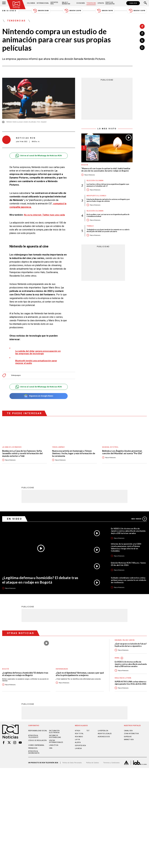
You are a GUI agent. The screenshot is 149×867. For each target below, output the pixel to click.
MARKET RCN (129, 740)
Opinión (100, 3)
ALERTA (78, 742)
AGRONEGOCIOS (104, 737)
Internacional (43, 3)
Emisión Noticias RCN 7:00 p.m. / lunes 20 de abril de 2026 (128, 564)
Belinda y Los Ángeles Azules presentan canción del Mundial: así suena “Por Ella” (122, 452)
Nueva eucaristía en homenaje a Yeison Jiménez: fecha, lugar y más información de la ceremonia (73, 453)
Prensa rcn (32, 748)
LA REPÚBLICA (103, 731)
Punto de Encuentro (110, 3)
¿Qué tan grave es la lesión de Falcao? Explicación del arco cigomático (131, 645)
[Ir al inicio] (16, 4)
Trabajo (90, 226)
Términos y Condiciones (111, 763)
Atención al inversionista (33, 752)
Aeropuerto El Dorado (96, 196)
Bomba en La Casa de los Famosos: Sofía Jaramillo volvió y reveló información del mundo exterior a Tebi (22, 453)
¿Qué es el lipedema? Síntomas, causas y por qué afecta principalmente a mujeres (80, 674)
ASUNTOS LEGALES (104, 734)
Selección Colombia (95, 181)
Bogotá (84, 165)
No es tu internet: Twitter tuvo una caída (44, 215)
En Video (14, 518)
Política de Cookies (92, 763)
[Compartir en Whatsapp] (142, 47)
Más (139, 519)
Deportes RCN (54, 3)
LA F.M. (77, 740)
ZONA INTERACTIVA (131, 734)
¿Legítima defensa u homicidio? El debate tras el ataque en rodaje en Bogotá (40, 579)
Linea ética (53, 745)
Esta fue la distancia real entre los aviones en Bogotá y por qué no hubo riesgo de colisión (108, 200)
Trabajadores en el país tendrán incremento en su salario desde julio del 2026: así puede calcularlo (108, 230)
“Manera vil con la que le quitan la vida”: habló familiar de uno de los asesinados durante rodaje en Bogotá (105, 169)
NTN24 (77, 731)
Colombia (31, 3)
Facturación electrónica (54, 732)
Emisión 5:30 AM (40, 11)
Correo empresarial (36, 745)
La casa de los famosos (11, 447)
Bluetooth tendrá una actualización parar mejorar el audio (36, 362)
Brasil (117, 658)
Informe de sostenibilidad (55, 736)
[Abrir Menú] (4, 3)
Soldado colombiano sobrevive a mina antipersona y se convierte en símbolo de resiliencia (128, 580)
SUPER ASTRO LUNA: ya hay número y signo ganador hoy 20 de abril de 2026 (130, 683)
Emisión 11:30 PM (137, 11)
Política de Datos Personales (72, 763)
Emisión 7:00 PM (105, 11)
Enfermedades (62, 669)
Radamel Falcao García (124, 640)
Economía (81, 3)
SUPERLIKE (128, 737)
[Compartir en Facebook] (142, 33)
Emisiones (9, 11)
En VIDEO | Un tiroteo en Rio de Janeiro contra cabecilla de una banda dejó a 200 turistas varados (128, 530)
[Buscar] (145, 3)
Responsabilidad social (37, 731)
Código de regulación (37, 740)
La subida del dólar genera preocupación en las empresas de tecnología (38, 352)
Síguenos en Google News (38, 396)
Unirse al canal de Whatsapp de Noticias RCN (38, 156)
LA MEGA (78, 748)
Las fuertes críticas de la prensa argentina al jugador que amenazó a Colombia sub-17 (108, 185)
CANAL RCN (133, 3)
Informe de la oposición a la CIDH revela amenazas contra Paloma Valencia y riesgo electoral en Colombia (126, 547)
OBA (50, 748)
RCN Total (79, 734)
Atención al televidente (33, 736)
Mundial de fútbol (110, 447)
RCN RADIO (79, 737)
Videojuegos (16, 375)
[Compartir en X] (142, 40)
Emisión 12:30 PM (73, 11)
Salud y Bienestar (66, 3)
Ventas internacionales (56, 741)
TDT (87, 731)
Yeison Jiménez (58, 447)
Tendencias (91, 3)
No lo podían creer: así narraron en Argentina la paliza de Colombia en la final (108, 215)
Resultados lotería (123, 678)
